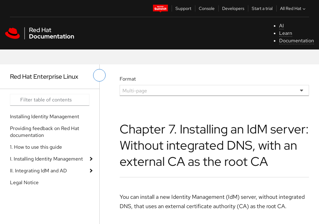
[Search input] (49, 100)
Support (183, 8)
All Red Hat (293, 8)
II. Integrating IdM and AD (38, 170)
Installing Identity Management (44, 116)
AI (281, 25)
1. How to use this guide (36, 147)
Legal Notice (24, 182)
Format (128, 79)
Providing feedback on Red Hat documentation (44, 131)
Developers (233, 8)
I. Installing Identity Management (46, 159)
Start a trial (262, 8)
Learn (285, 33)
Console (207, 8)
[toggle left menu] (99, 75)
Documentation (296, 40)
